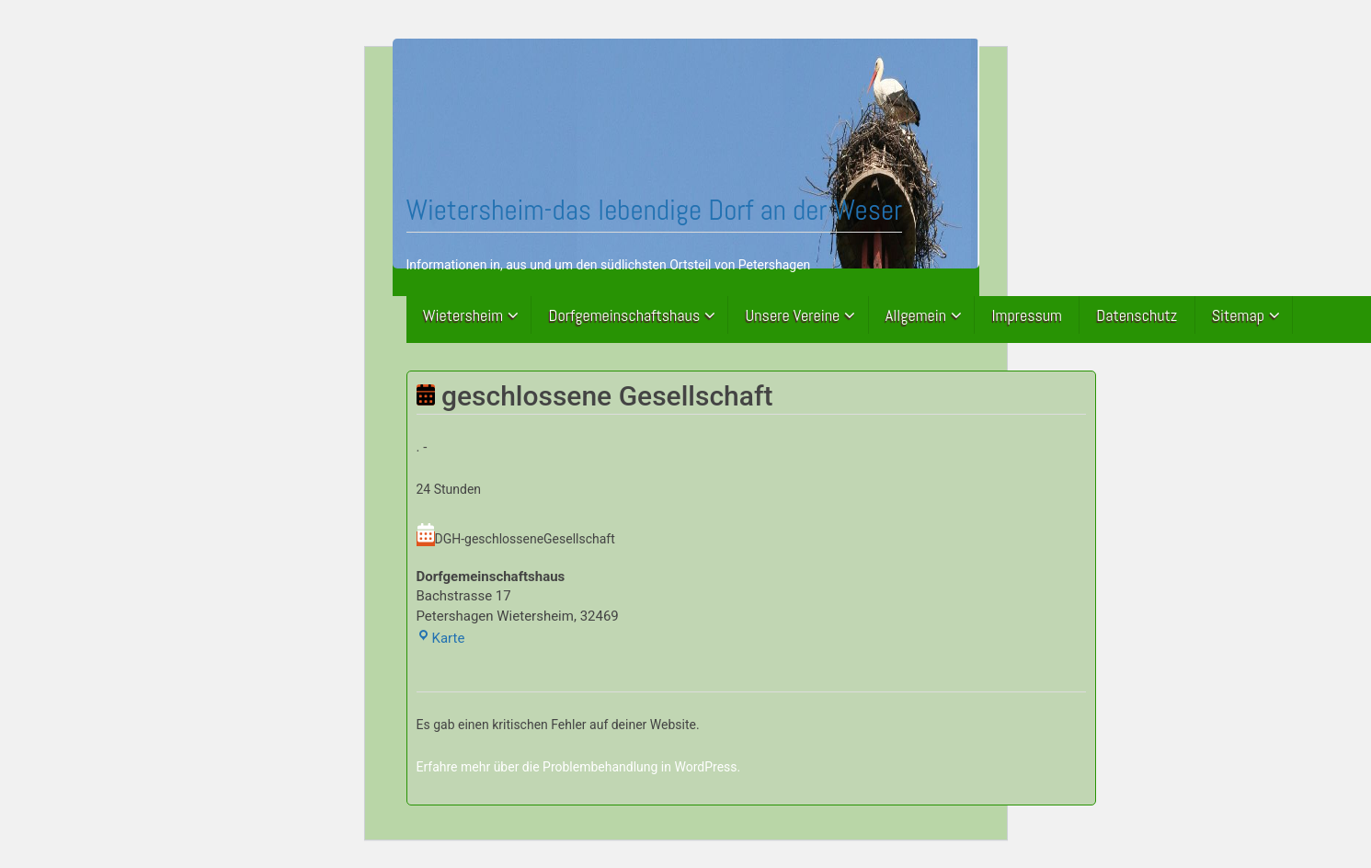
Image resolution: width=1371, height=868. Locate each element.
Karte (441, 638)
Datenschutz (1136, 315)
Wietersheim (463, 315)
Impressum (1026, 315)
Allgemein (915, 315)
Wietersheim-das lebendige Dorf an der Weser (654, 209)
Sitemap (1238, 315)
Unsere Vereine (793, 315)
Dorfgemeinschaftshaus (625, 315)
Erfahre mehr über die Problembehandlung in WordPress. (579, 767)
